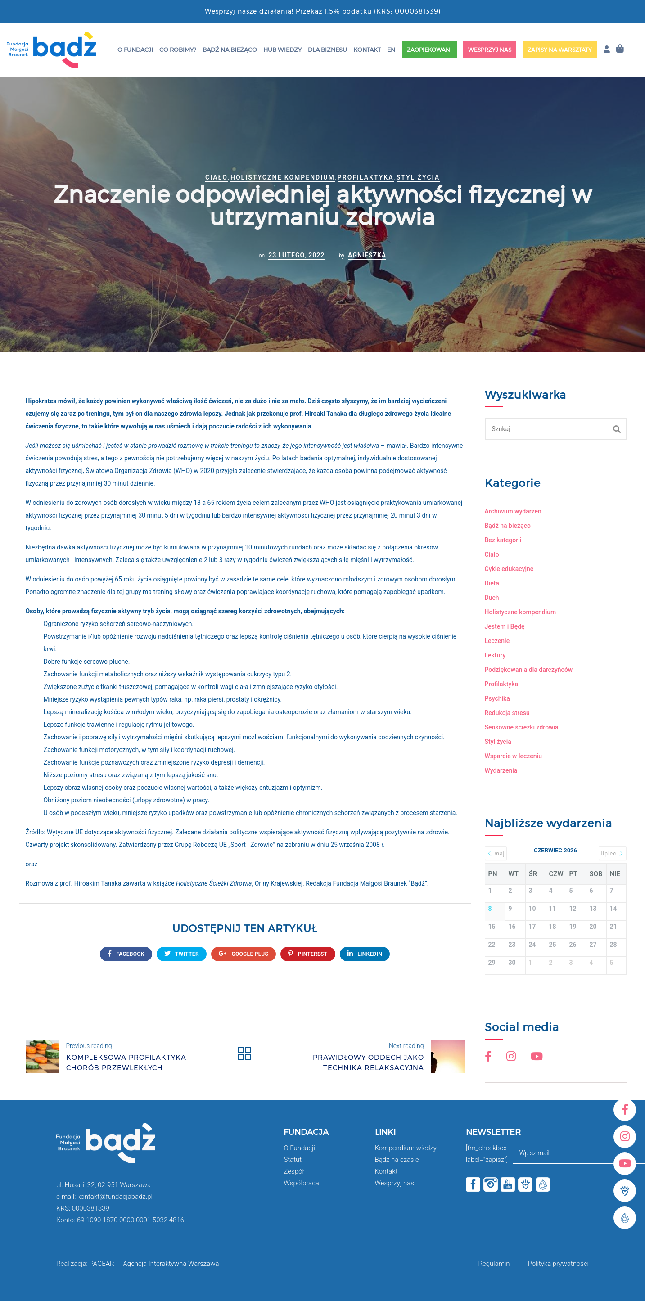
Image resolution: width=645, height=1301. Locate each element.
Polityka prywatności (558, 1264)
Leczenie (497, 640)
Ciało (216, 177)
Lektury (495, 655)
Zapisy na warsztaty (560, 49)
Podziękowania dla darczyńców (529, 669)
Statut (293, 1160)
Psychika (497, 698)
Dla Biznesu (327, 49)
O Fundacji (135, 49)
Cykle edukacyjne (509, 568)
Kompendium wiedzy (406, 1148)
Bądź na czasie (397, 1160)
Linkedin (365, 953)
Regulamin (494, 1264)
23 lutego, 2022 (296, 255)
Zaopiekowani (429, 49)
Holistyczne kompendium (282, 177)
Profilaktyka (366, 177)
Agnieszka (367, 255)
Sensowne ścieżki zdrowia (522, 727)
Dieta (492, 583)
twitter (181, 953)
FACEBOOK (126, 953)
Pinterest (307, 953)
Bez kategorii (503, 540)
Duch (492, 597)
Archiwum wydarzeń (513, 511)
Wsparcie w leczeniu (513, 756)
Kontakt (367, 49)
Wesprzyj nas (489, 49)
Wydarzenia (501, 770)
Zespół (294, 1171)
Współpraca (301, 1183)
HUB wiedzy (282, 49)
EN (391, 49)
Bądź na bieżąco (230, 49)
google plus (243, 953)
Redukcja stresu (507, 712)
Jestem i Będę (505, 626)
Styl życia (418, 177)
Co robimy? (177, 49)
